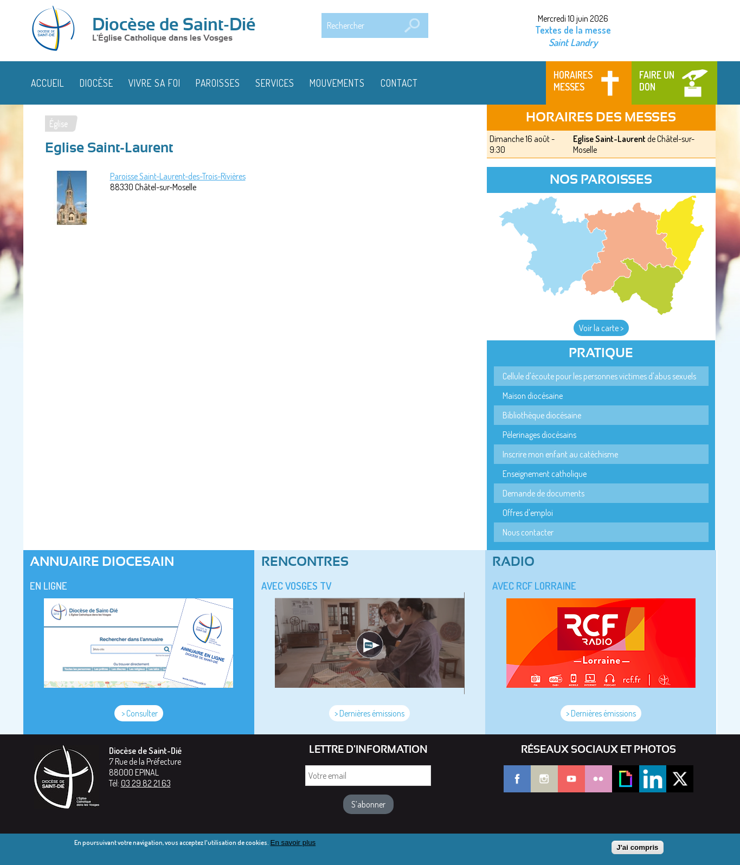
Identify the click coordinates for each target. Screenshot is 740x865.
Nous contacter (528, 532)
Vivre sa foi (154, 83)
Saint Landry (573, 42)
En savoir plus (293, 846)
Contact (399, 83)
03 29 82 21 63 (146, 783)
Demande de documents (543, 493)
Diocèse (96, 83)
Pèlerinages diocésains (539, 434)
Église (58, 123)
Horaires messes (573, 81)
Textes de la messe (573, 30)
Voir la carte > (601, 327)
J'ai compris (637, 851)
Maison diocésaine (533, 395)
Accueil (48, 83)
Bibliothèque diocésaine (542, 415)
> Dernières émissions (369, 713)
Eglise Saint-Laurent (609, 138)
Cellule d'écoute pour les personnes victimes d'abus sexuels (599, 376)
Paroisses (218, 83)
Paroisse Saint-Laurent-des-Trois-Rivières (178, 176)
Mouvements (337, 83)
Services (274, 83)
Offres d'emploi (528, 512)
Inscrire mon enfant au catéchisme (560, 454)
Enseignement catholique (545, 473)
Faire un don (656, 81)
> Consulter (139, 713)
